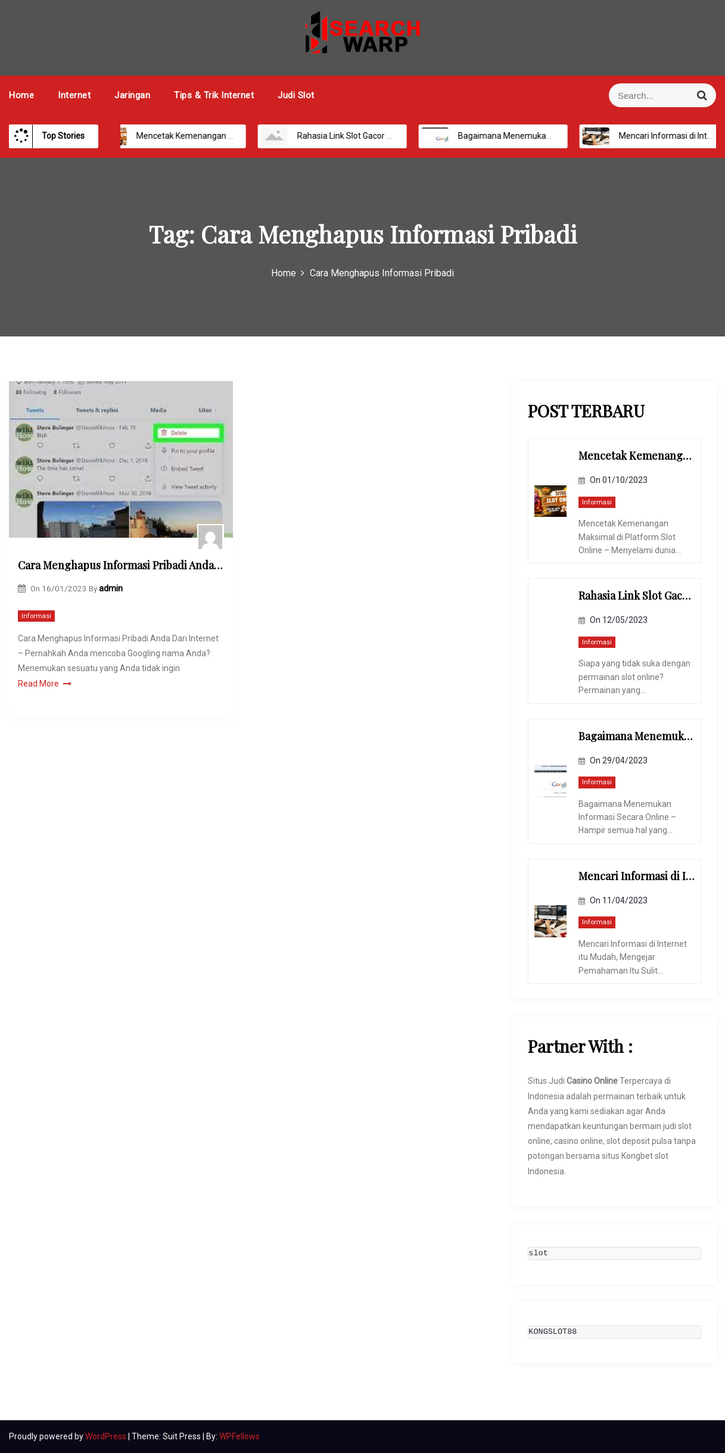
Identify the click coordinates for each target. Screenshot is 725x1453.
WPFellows (239, 1436)
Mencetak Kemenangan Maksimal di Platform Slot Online (230, 136)
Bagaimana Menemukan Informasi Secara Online (537, 136)
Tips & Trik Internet (214, 95)
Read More (44, 683)
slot (537, 1253)
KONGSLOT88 (552, 1332)
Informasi (36, 616)
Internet (74, 95)
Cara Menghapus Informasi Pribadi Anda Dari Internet (121, 565)
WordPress (106, 1436)
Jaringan (132, 95)
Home (21, 95)
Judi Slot (296, 95)
